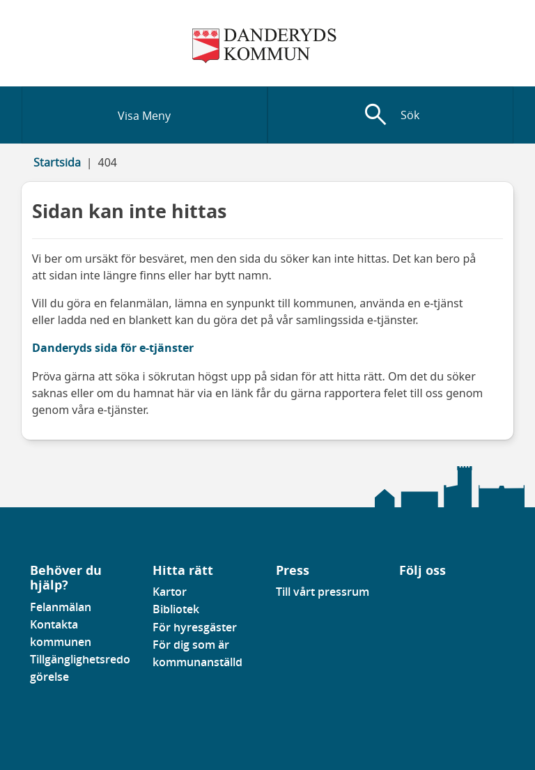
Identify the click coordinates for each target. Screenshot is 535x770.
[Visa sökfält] (390, 115)
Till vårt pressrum (322, 591)
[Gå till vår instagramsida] (419, 595)
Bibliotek (176, 609)
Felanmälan (60, 607)
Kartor (170, 591)
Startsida (57, 162)
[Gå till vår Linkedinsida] (409, 595)
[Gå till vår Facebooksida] (400, 595)
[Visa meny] (145, 115)
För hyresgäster (195, 627)
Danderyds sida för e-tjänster (113, 347)
